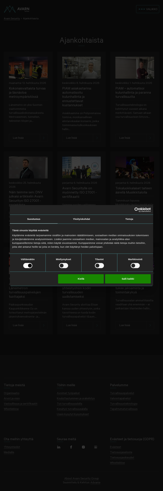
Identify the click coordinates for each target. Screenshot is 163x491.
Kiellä (81, 278)
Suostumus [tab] (33, 219)
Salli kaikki (128, 278)
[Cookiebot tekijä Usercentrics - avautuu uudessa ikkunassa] (137, 209)
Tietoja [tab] (129, 219)
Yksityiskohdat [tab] (81, 219)
